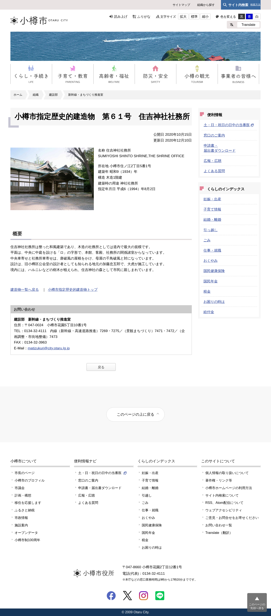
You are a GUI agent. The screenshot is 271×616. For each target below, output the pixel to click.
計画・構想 (23, 495)
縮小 (205, 16)
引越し (147, 495)
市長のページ (25, 473)
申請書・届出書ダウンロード (100, 488)
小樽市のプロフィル (30, 480)
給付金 (208, 312)
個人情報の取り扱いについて (227, 473)
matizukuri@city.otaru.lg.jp (49, 348)
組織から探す (206, 4)
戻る (101, 367)
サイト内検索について (222, 495)
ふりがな (144, 16)
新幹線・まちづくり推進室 (85, 94)
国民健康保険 (214, 271)
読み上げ (120, 16)
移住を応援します (28, 502)
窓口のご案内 (214, 135)
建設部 (53, 94)
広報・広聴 (212, 161)
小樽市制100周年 (27, 540)
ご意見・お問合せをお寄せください (232, 517)
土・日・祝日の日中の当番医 (229, 125)
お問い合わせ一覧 (218, 525)
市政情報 (21, 517)
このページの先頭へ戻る (257, 606)
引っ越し (210, 230)
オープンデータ (26, 532)
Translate (248, 24)
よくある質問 (214, 171)
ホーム (18, 94)
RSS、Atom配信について (224, 502)
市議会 (20, 488)
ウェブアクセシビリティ (223, 510)
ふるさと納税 (25, 510)
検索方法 (255, 5)
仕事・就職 (212, 250)
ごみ (207, 240)
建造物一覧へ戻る (24, 289)
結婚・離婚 (212, 219)
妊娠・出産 (212, 199)
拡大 (183, 16)
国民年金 (210, 281)
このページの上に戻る (135, 414)
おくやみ (210, 260)
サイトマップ (181, 4)
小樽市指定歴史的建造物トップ (73, 289)
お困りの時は (214, 302)
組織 (36, 94)
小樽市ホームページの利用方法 (228, 488)
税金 (207, 291)
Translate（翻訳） (219, 532)
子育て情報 (212, 209)
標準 (194, 16)
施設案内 (21, 525)
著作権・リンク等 (218, 480)
